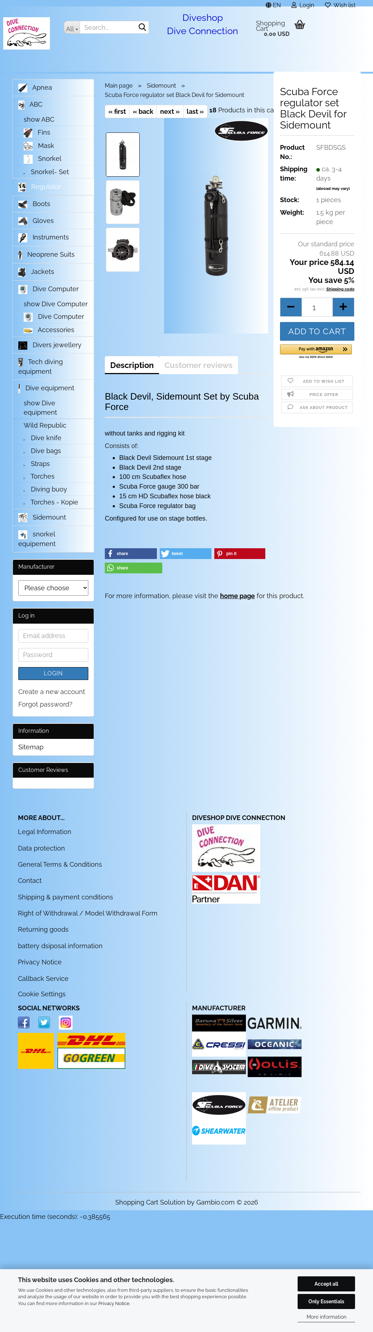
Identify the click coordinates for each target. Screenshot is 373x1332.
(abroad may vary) (333, 194)
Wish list (340, 4)
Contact (30, 880)
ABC (30, 105)
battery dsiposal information (60, 946)
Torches (39, 476)
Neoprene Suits (46, 255)
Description (132, 365)
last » (195, 111)
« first (117, 111)
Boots (34, 204)
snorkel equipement (37, 539)
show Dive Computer (56, 304)
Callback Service (43, 978)
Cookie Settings (42, 994)
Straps (37, 463)
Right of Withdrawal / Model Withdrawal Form (88, 913)
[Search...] (72, 27)
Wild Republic (45, 425)
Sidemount (42, 517)
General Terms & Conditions (60, 864)
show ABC (39, 119)
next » (170, 111)
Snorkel (42, 159)
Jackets (36, 272)
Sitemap (30, 747)
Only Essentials (326, 1301)
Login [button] (303, 4)
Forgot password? (45, 704)
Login (53, 673)
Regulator (39, 187)
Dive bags (42, 451)
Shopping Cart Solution (150, 1202)
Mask (39, 146)
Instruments (43, 237)
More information (326, 1317)
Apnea (35, 88)
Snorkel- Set (46, 172)
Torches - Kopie (51, 502)
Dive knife (42, 438)
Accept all (326, 1284)
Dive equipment (46, 388)
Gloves (36, 221)
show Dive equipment (40, 407)
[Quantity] (317, 312)
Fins (37, 133)
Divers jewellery (49, 345)
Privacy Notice (114, 1303)
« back (143, 111)
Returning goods (43, 929)
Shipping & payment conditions (65, 897)
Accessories (49, 330)
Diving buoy (45, 489)
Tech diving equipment (40, 366)
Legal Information (44, 831)
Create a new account (51, 691)
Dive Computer (48, 289)
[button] (273, 3)
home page (237, 596)
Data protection (41, 848)
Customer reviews (198, 365)
